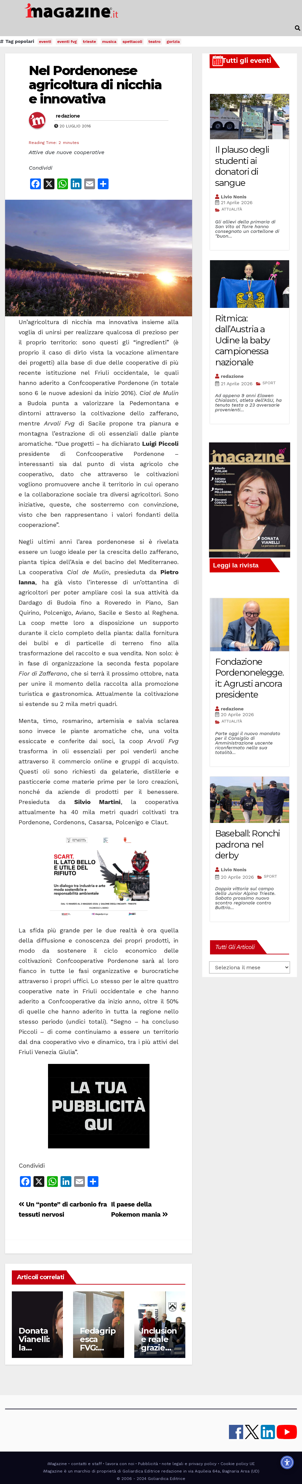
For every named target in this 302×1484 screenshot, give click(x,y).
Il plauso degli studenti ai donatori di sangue (242, 166)
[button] (297, 28)
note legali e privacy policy (189, 1463)
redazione (68, 116)
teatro (154, 41)
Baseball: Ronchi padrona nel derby (247, 844)
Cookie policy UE (237, 1463)
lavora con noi (120, 1463)
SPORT (269, 383)
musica (109, 41)
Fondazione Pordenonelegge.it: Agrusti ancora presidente (249, 678)
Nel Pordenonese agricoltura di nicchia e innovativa (95, 85)
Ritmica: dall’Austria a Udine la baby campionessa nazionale (242, 340)
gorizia (173, 41)
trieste (89, 41)
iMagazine (57, 1463)
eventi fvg (67, 41)
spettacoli (132, 41)
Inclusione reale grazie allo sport (159, 1343)
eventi (45, 41)
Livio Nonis (234, 196)
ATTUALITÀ (232, 209)
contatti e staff (86, 1463)
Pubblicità (148, 1463)
